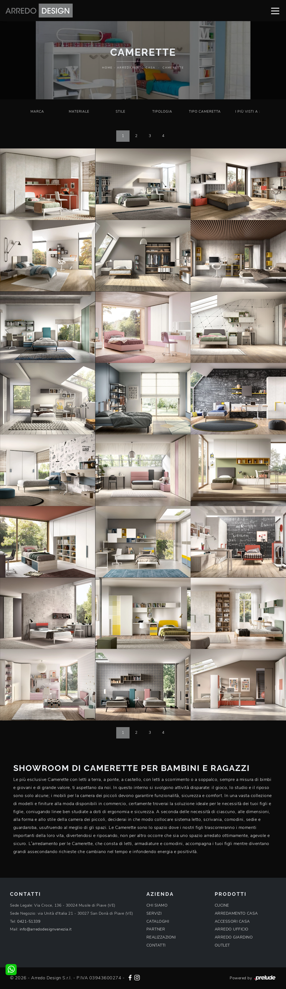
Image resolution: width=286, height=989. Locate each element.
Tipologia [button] (162, 111)
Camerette (173, 68)
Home (107, 68)
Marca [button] (37, 111)
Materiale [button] (79, 111)
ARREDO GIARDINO (234, 937)
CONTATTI (156, 945)
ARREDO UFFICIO (232, 929)
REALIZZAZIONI (161, 937)
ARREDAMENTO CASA (236, 913)
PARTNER (155, 929)
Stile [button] (120, 111)
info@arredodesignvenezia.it (46, 929)
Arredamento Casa (136, 68)
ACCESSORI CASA (232, 921)
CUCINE (222, 905)
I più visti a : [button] (247, 111)
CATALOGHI (157, 921)
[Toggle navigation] (275, 10)
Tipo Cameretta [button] (205, 111)
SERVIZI (154, 913)
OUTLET (222, 945)
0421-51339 (28, 921)
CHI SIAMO (157, 905)
